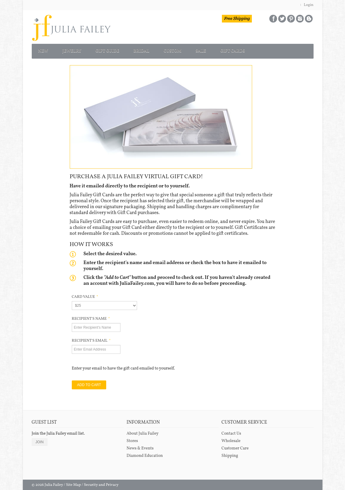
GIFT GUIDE (125, 49)
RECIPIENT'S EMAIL (91, 338)
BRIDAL (167, 49)
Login (309, 5)
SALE (240, 49)
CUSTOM (205, 49)
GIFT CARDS (279, 49)
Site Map (73, 482)
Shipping (230, 453)
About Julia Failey (143, 431)
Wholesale (231, 438)
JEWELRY (82, 49)
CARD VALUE (85, 294)
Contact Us (231, 431)
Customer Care (235, 446)
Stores (132, 438)
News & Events (140, 446)
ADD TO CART (89, 382)
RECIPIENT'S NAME (91, 316)
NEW (46, 49)
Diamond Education (145, 453)
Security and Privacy (101, 482)
